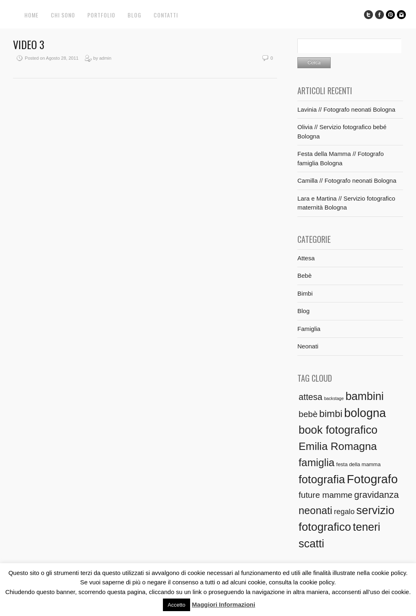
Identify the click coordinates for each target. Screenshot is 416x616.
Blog (134, 15)
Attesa (306, 258)
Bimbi (305, 293)
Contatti (166, 15)
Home (31, 15)
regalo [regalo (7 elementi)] (344, 511)
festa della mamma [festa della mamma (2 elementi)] (358, 464)
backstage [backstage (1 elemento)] (334, 398)
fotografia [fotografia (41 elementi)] (322, 479)
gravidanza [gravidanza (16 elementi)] (376, 495)
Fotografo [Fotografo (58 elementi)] (372, 479)
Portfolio (101, 15)
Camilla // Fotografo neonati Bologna (346, 180)
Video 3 (28, 44)
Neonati (307, 346)
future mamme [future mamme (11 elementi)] (326, 494)
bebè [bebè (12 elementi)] (308, 414)
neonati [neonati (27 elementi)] (315, 510)
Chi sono (63, 15)
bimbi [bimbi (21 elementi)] (330, 413)
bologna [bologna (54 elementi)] (365, 412)
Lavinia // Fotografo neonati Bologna (346, 109)
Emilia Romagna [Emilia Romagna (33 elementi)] (338, 446)
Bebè (304, 275)
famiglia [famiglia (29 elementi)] (316, 462)
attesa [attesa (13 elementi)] (310, 397)
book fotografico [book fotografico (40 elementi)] (338, 430)
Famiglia (309, 328)
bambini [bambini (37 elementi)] (364, 396)
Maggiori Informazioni (223, 604)
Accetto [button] (176, 605)
